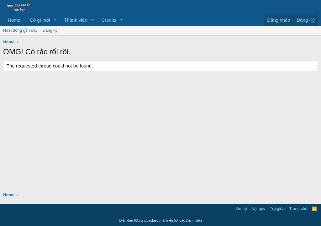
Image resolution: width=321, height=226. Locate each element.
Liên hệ (240, 208)
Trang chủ (298, 208)
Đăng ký (50, 30)
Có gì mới (40, 20)
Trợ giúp (277, 208)
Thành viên (75, 20)
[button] (54, 20)
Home (14, 20)
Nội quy (258, 208)
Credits (108, 20)
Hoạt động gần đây (20, 30)
